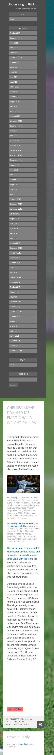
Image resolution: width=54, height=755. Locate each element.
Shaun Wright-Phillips (22, 4)
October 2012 (15, 316)
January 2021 (15, 92)
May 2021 (13, 82)
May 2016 (13, 233)
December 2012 (16, 312)
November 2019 (16, 121)
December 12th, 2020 (19, 719)
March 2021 (14, 87)
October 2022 (15, 33)
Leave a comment (13, 722)
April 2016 (13, 238)
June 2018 (14, 170)
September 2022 (16, 38)
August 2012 (14, 321)
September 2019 (16, 126)
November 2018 (16, 155)
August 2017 (14, 185)
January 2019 (15, 146)
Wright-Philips (15, 709)
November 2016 (16, 209)
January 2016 (15, 243)
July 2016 (13, 224)
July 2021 (13, 72)
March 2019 (14, 141)
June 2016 (14, 229)
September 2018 (16, 160)
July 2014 (13, 268)
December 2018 (16, 150)
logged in (23, 744)
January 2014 (15, 282)
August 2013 (14, 292)
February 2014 (15, 277)
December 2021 (16, 58)
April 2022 (13, 48)
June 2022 (14, 43)
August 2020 (14, 102)
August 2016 (14, 219)
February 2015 (15, 253)
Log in (12, 365)
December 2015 (16, 248)
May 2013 (13, 297)
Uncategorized (12, 724)
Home (12, 19)
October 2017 (15, 180)
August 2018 (14, 165)
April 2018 (13, 175)
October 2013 (15, 287)
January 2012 (15, 346)
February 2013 (15, 302)
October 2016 (15, 214)
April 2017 (13, 194)
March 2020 (14, 111)
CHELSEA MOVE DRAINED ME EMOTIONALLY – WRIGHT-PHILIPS (21, 415)
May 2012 (13, 326)
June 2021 (14, 77)
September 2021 (16, 67)
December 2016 (16, 204)
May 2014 (13, 272)
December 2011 (16, 351)
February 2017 (15, 199)
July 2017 (13, 189)
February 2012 (15, 341)
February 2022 (15, 53)
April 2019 (13, 136)
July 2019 (13, 131)
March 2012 (14, 336)
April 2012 (13, 331)
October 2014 (15, 263)
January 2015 (15, 258)
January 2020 (15, 116)
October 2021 (15, 62)
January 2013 (15, 307)
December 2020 (16, 97)
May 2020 (13, 106)
